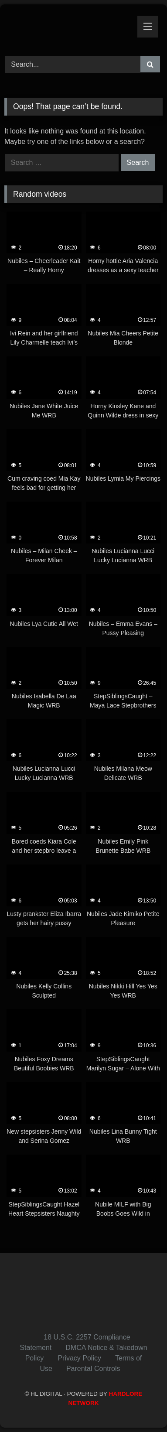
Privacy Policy (79, 1358)
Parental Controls (93, 1368)
